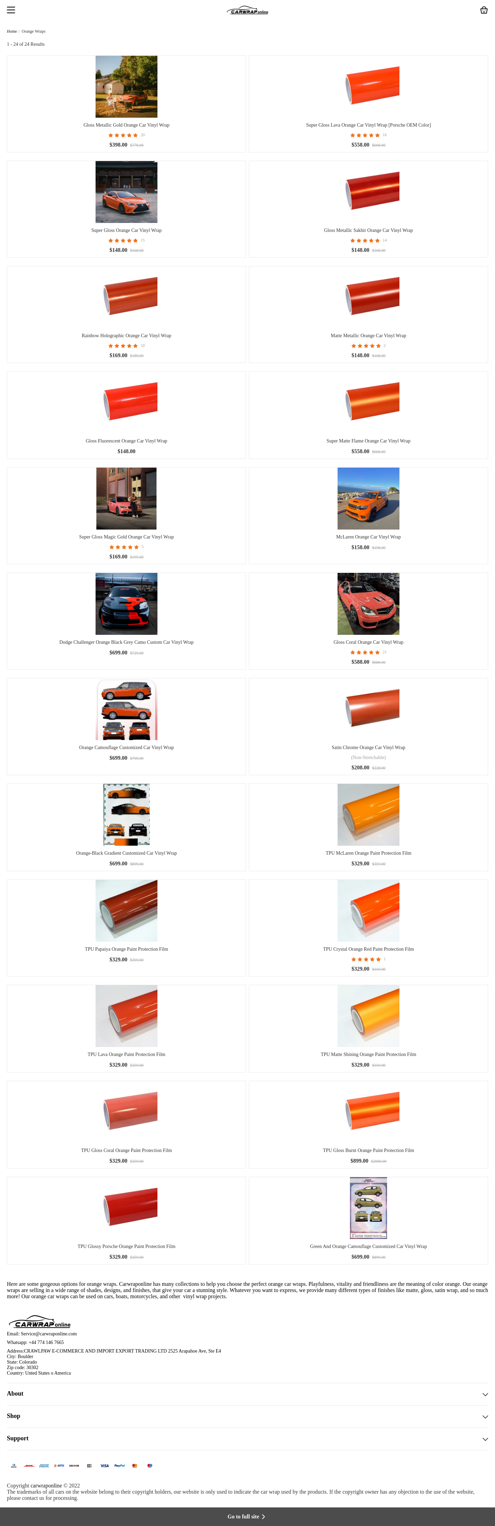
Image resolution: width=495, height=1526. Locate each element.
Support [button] (247, 1439)
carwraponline (46, 1485)
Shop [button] (247, 1416)
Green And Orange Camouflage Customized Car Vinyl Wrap (368, 1246)
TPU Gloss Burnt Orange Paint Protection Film (368, 1150)
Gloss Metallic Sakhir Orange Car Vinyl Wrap (368, 230)
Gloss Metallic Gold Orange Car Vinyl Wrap (126, 125)
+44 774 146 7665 (46, 1342)
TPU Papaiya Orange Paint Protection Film (126, 949)
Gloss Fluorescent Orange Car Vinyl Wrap (126, 441)
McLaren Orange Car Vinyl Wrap (368, 537)
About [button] (247, 1394)
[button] (11, 10)
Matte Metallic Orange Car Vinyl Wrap (368, 335)
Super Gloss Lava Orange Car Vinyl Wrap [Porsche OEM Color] (368, 125)
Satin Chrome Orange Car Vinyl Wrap (368, 747)
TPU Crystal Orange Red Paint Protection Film (368, 949)
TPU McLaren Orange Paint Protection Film (368, 853)
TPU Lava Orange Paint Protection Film (126, 1054)
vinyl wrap (195, 1296)
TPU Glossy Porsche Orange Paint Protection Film (127, 1246)
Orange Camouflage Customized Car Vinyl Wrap (126, 747)
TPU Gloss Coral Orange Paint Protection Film (126, 1150)
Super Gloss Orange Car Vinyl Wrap (126, 230)
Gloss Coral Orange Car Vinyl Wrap (369, 642)
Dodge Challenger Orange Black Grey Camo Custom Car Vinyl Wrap (126, 642)
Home (12, 31)
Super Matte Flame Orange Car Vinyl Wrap (368, 441)
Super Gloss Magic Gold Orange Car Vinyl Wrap (126, 537)
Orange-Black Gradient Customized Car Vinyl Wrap (126, 853)
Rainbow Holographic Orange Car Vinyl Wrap (127, 335)
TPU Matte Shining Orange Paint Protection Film (368, 1054)
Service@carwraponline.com (49, 1333)
